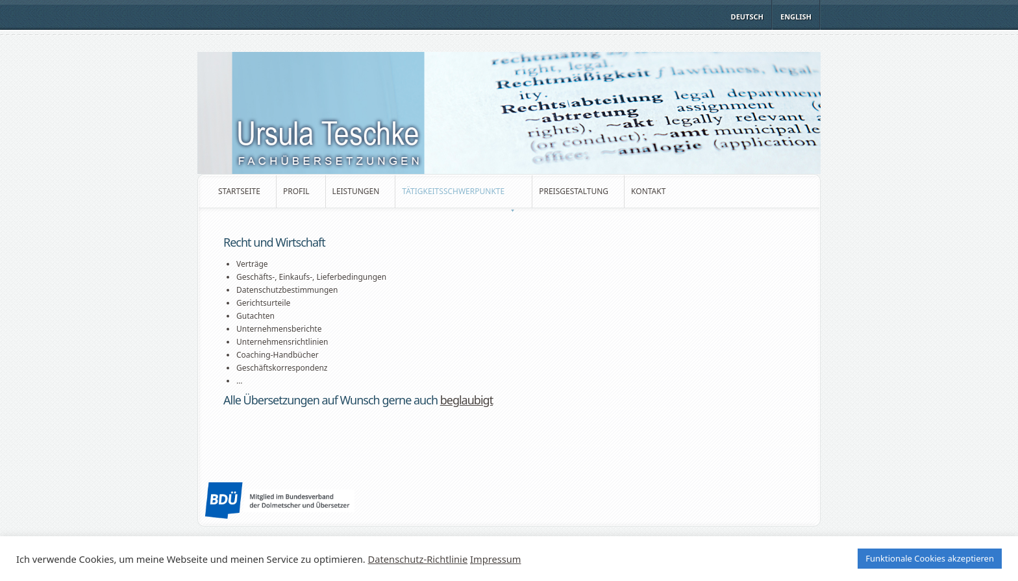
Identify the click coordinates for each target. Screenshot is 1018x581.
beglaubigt (466, 400)
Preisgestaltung (573, 191)
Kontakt (648, 191)
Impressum (495, 558)
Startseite (239, 191)
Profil (296, 191)
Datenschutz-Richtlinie (418, 558)
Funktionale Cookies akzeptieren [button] (929, 558)
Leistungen (356, 191)
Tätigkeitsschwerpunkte (459, 197)
